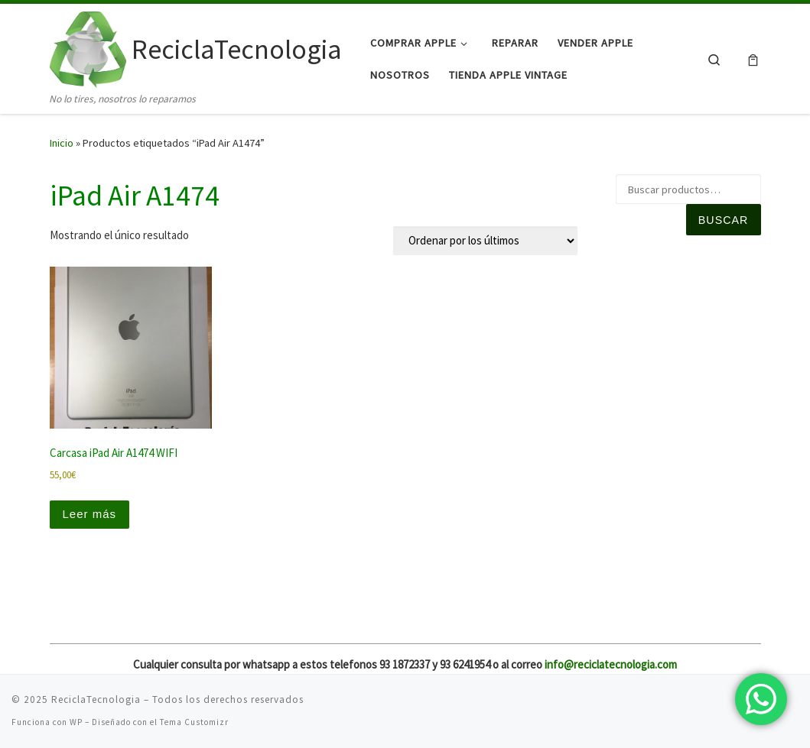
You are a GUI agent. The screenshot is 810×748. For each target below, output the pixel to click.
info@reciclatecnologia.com (611, 664)
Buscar (723, 220)
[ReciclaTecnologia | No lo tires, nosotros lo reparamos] (88, 47)
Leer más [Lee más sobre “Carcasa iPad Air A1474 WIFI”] (90, 513)
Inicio (61, 143)
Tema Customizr (194, 722)
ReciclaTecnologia (96, 699)
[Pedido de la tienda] (485, 240)
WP (76, 722)
